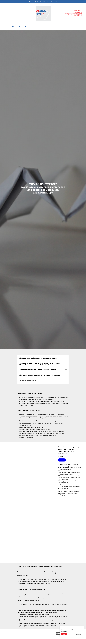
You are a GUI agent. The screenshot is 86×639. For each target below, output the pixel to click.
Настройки (78, 634)
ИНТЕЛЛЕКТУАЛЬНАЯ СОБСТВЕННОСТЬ (73, 13)
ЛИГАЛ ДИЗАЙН (78, 12)
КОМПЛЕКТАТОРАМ (78, 15)
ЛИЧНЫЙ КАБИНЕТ (78, 10)
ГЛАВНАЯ (42, 1)
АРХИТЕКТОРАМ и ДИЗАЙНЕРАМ (75, 14)
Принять (64, 634)
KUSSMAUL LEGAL (33, 1)
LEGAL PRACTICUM (52, 1)
